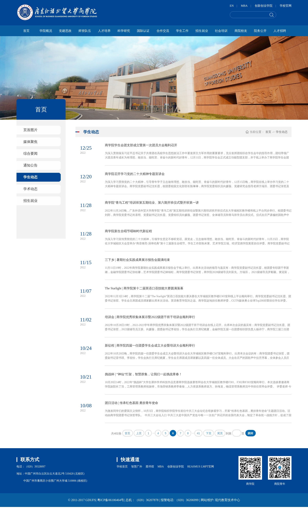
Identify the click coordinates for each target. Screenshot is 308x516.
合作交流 (163, 30)
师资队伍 (84, 30)
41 (198, 442)
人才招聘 (279, 30)
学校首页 (122, 475)
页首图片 (30, 130)
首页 (26, 30)
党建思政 (65, 30)
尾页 (221, 442)
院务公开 (260, 30)
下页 (209, 442)
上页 (138, 442)
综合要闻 (30, 153)
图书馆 (150, 475)
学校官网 (286, 5)
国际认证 (143, 30)
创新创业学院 (263, 5)
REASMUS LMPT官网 (200, 475)
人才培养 (104, 30)
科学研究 (123, 30)
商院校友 (241, 30)
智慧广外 (136, 475)
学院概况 (45, 30)
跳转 (251, 442)
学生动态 (30, 177)
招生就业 (201, 30)
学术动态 (30, 189)
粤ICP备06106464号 (110, 509)
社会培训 (221, 30)
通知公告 (30, 165)
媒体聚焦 (30, 142)
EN (232, 5)
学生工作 (182, 30)
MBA (244, 5)
